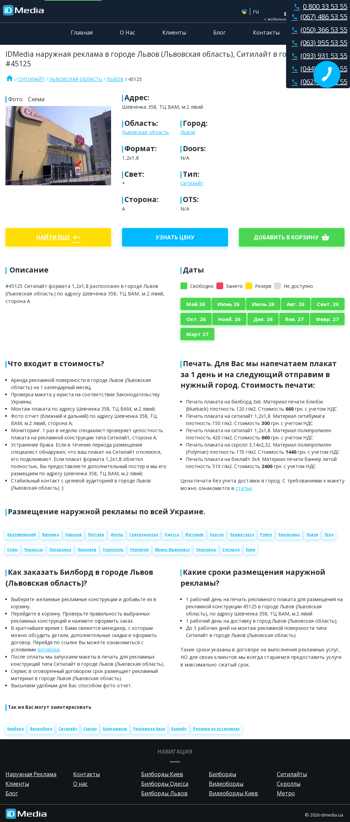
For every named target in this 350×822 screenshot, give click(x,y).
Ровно (266, 534)
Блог (219, 32)
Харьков (73, 534)
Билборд (15, 728)
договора (48, 649)
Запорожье (60, 549)
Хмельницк (289, 534)
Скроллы (288, 783)
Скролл (90, 728)
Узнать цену (175, 237)
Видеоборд (41, 728)
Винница (50, 534)
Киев (250, 549)
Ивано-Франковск (172, 549)
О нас (80, 783)
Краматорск (242, 534)
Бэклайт (179, 728)
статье (243, 488)
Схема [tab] (36, 99)
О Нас (127, 32)
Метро (286, 793)
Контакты (266, 32)
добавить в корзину (291, 237)
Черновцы (206, 549)
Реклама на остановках (216, 728)
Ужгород (231, 549)
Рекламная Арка (149, 728)
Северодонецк (143, 534)
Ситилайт (31, 79)
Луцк (329, 534)
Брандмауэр (115, 728)
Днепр (116, 534)
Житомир (194, 534)
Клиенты (174, 32)
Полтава (96, 534)
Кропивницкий (21, 534)
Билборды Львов (164, 793)
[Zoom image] (58, 145)
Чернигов (139, 549)
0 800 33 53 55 (319, 6)
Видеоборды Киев (233, 793)
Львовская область (75, 79)
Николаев (87, 549)
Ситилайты (292, 774)
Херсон (217, 534)
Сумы (12, 549)
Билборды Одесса (164, 783)
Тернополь (113, 549)
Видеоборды (226, 783)
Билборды (222, 774)
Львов (115, 79)
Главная (82, 32)
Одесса (171, 534)
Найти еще (58, 237)
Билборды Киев (162, 774)
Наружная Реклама (30, 774)
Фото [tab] (15, 99)
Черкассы (33, 549)
